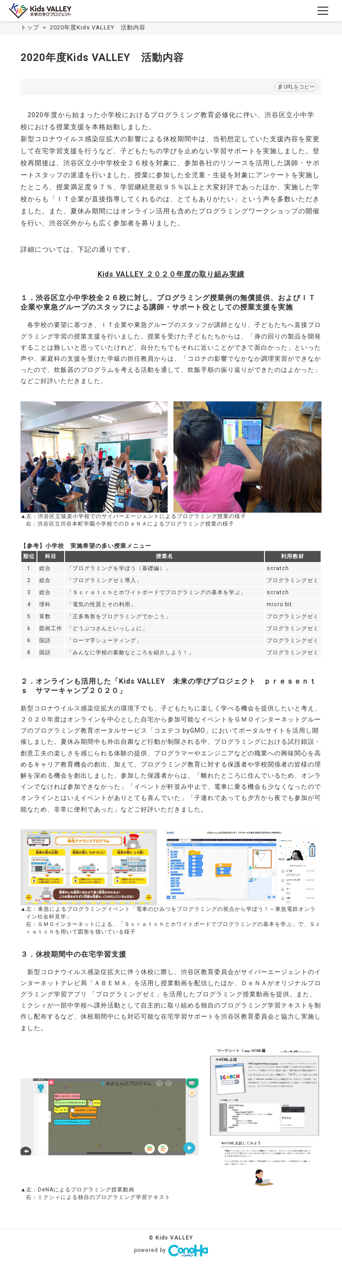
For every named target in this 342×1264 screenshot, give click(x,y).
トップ (29, 27)
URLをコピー (296, 86)
